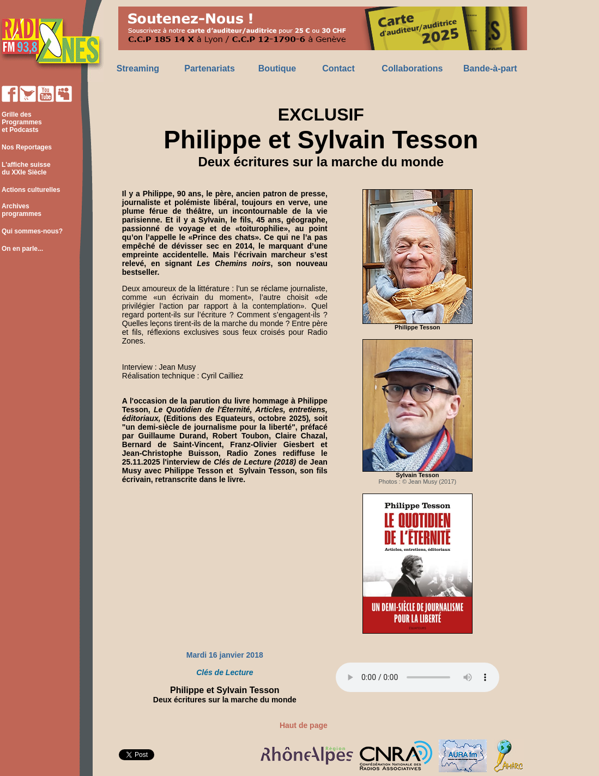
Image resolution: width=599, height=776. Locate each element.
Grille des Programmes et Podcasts (21, 122)
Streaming (138, 68)
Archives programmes (20, 210)
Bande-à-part (490, 68)
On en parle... (22, 248)
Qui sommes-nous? (32, 231)
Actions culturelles (31, 190)
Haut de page (304, 725)
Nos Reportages (27, 147)
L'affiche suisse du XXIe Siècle (25, 168)
